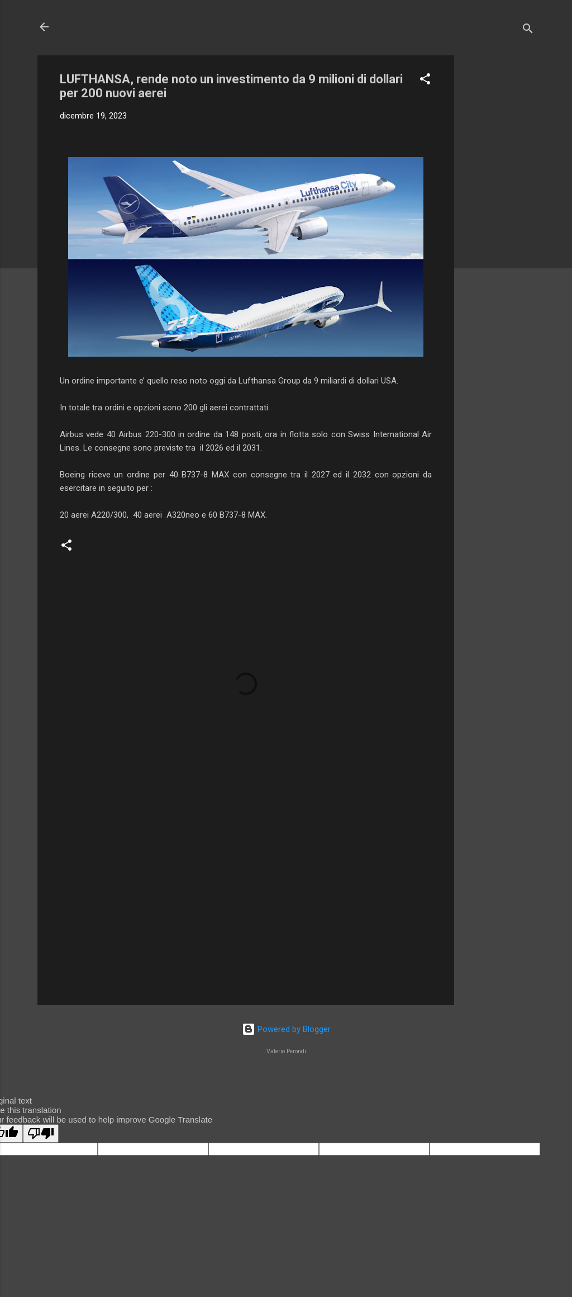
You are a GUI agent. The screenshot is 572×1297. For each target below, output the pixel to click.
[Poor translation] (41, 1133)
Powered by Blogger (286, 1029)
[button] (425, 80)
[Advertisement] (499, 223)
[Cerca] (528, 30)
